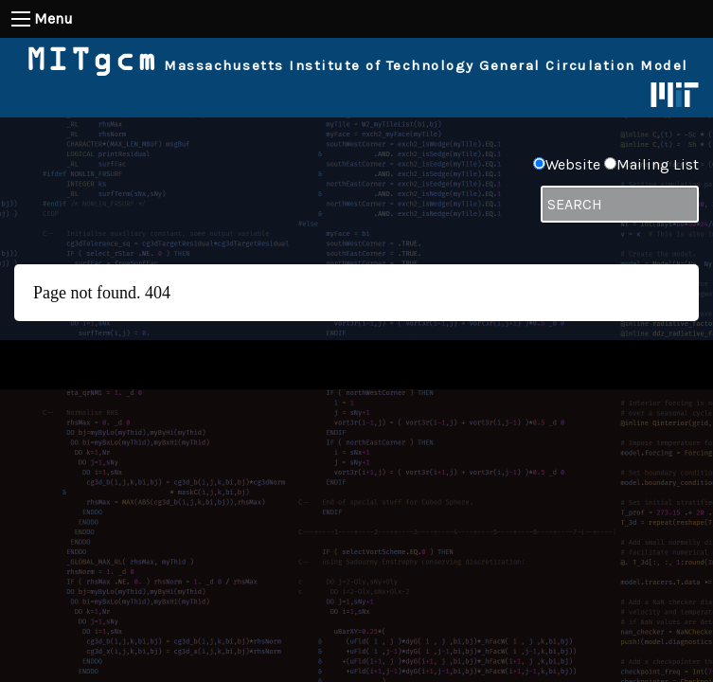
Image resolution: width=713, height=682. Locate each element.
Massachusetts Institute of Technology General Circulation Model (357, 65)
